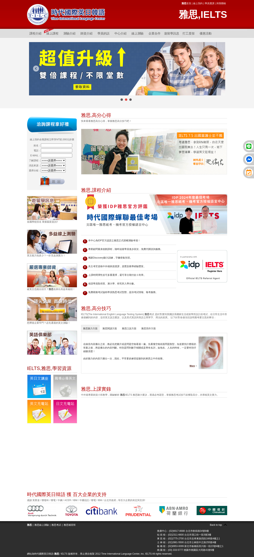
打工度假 (189, 33)
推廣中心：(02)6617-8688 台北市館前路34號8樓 (183, 531)
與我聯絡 (221, 3)
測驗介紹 (69, 33)
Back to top (216, 525)
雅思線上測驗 (41, 525)
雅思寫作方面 (148, 328)
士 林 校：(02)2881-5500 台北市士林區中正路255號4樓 (186, 542)
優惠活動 (206, 33)
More (192, 366)
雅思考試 (56, 525)
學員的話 (103, 33)
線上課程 (52, 33)
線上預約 (198, 3)
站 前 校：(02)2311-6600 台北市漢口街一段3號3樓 (184, 534)
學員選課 (209, 3)
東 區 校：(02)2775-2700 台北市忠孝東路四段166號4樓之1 (188, 538)
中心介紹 (120, 33)
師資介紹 (86, 33)
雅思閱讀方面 (109, 328)
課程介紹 (35, 33)
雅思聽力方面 (90, 328)
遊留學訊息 (171, 33)
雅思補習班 (70, 525)
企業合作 (155, 33)
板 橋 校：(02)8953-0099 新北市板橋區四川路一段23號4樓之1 (190, 546)
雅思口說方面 (129, 328)
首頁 (186, 3)
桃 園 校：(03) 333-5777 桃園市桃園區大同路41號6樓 (185, 550)
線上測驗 (138, 33)
